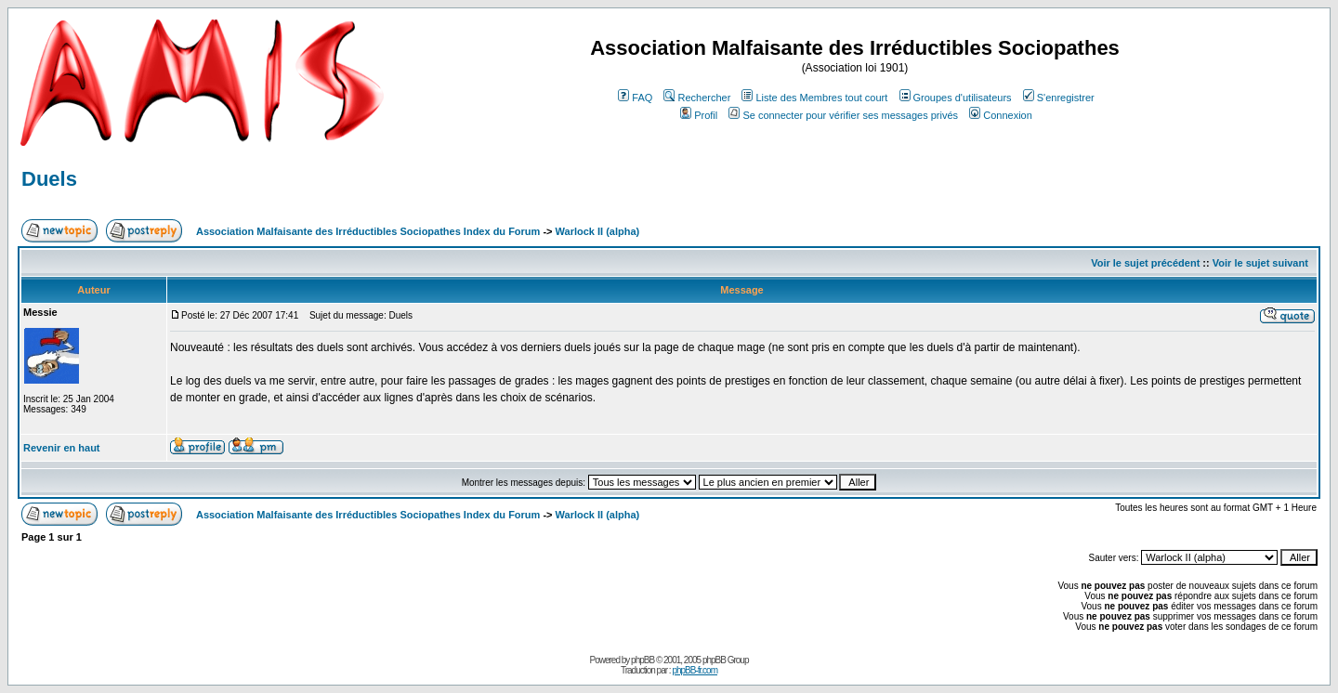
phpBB (642, 660)
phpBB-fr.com (694, 670)
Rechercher (696, 97)
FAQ (635, 97)
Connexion (1000, 115)
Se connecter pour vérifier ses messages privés (843, 115)
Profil (698, 115)
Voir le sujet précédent (1145, 262)
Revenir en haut (61, 447)
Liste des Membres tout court (814, 97)
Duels (49, 178)
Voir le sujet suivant (1260, 262)
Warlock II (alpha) (598, 231)
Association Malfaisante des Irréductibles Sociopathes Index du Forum (368, 231)
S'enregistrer (1059, 97)
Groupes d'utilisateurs (955, 97)
